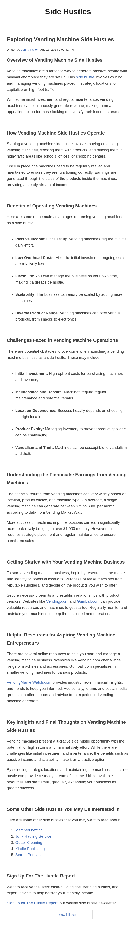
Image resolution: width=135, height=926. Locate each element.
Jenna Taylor (29, 49)
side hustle (85, 77)
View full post (67, 914)
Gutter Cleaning (28, 842)
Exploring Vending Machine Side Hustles (60, 39)
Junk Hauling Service (33, 836)
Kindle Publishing (30, 849)
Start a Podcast (28, 855)
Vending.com (57, 601)
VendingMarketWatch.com (29, 682)
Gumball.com (88, 601)
